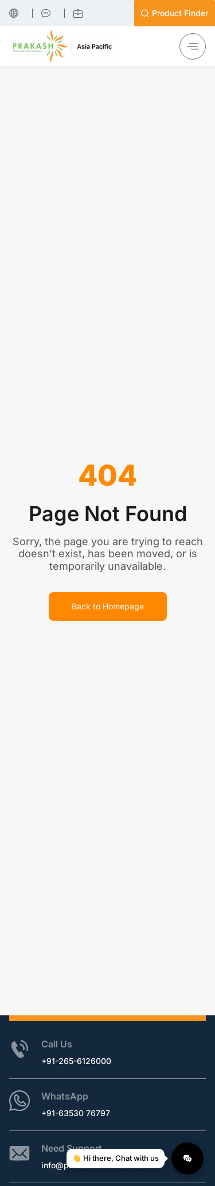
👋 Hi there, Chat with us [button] (118, 1158)
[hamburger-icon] (192, 46)
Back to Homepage (108, 606)
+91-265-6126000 (76, 1061)
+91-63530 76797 (75, 1113)
